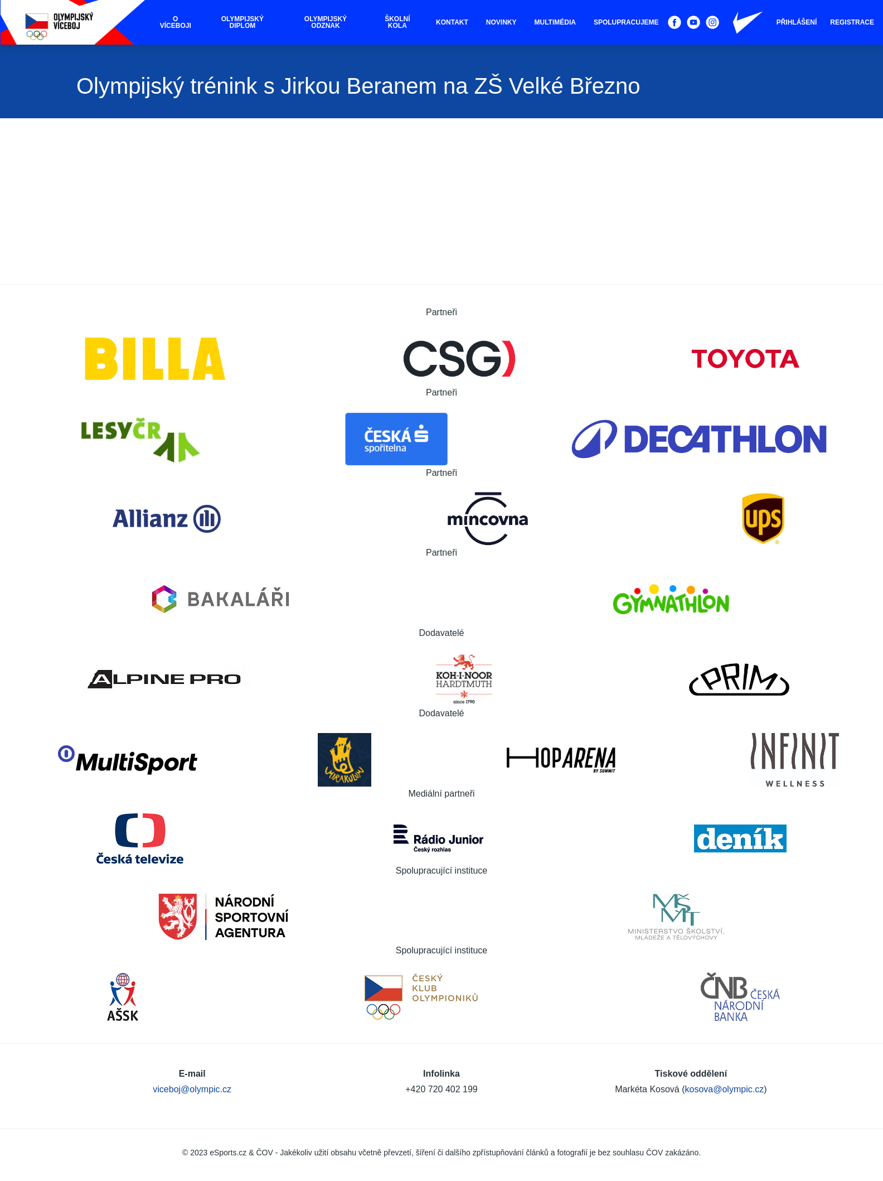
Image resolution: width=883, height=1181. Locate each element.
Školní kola (397, 22)
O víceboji (175, 22)
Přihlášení (797, 22)
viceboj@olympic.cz (192, 1089)
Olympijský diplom (242, 22)
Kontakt (452, 22)
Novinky (501, 22)
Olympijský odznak (325, 22)
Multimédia (555, 22)
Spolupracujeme (626, 22)
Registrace (852, 22)
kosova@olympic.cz (724, 1089)
